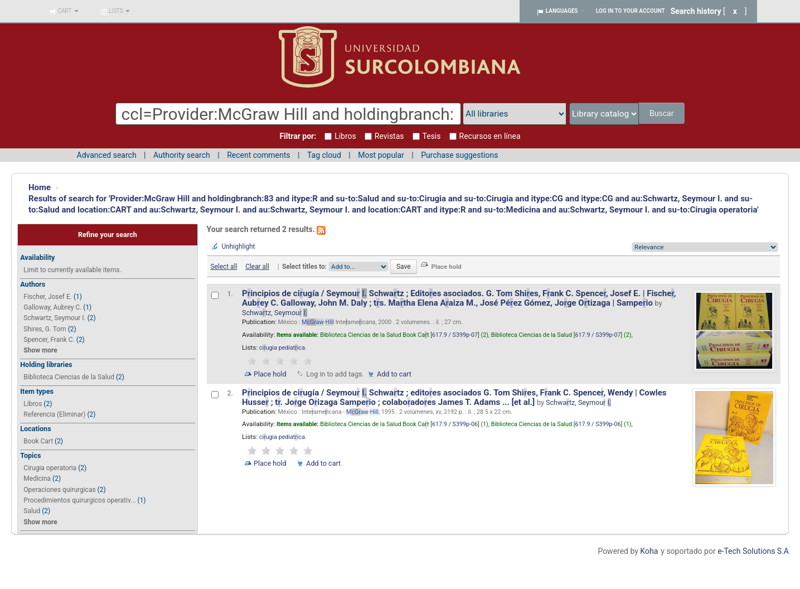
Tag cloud (324, 155)
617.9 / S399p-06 (455, 424)
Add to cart (394, 374)
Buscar (663, 113)
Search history (696, 11)
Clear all (257, 267)
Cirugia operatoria (49, 468)
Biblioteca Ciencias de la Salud (68, 377)
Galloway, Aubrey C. (52, 307)
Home (39, 187)
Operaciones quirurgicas (59, 490)
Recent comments (258, 155)
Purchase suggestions (459, 155)
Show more (40, 350)
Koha (649, 551)
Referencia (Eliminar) (54, 414)
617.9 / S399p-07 (455, 335)
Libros (32, 404)
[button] (63, 11)
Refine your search (107, 234)
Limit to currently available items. (72, 270)
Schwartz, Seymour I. (54, 318)
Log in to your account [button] (630, 11)
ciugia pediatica (282, 347)
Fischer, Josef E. (47, 297)
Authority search (181, 155)
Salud (31, 511)
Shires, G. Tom (44, 329)
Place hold (270, 374)
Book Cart (38, 441)
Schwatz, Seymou (274, 312)
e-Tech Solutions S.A (753, 551)
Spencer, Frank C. (48, 340)
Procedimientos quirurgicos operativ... (79, 500)
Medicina (37, 478)
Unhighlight (238, 246)
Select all (223, 267)
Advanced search (107, 155)
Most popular (381, 155)
